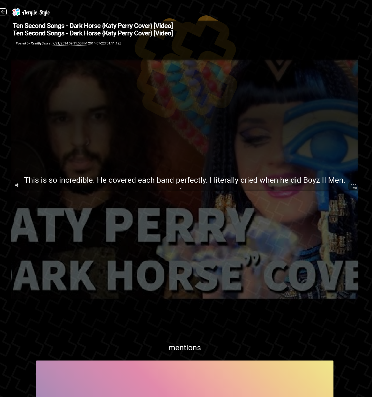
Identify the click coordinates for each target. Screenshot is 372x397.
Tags (355, 188)
